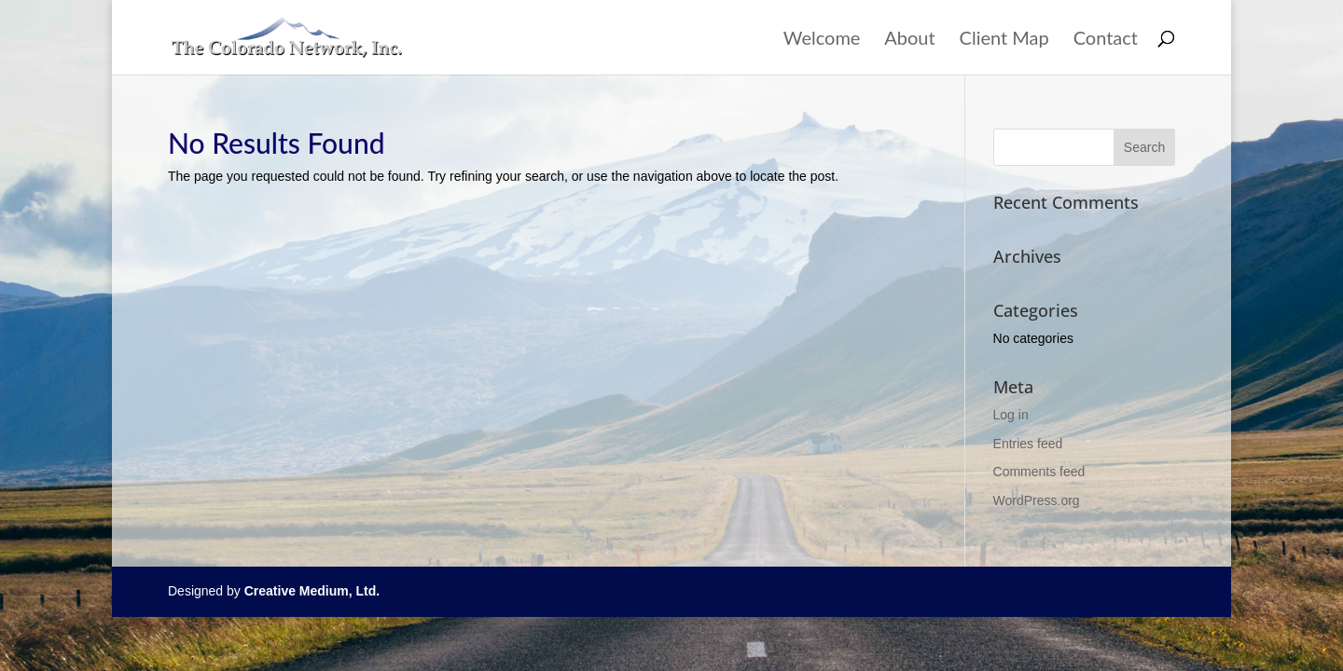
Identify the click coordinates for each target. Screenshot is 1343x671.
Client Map (1004, 39)
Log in (1011, 414)
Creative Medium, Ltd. (312, 590)
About (909, 39)
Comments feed (1039, 471)
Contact (1105, 39)
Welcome (822, 39)
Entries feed (1028, 443)
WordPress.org (1036, 500)
